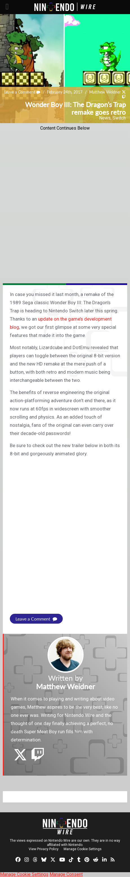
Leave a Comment (22, 92)
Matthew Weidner (105, 92)
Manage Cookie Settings (83, 849)
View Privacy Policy (44, 849)
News (105, 118)
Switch (119, 118)
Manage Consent (66, 874)
